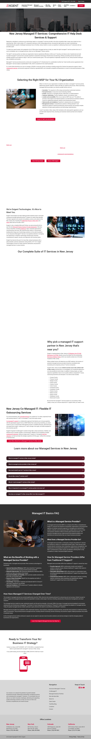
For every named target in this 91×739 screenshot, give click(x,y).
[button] (45, 458)
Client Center (80, 1)
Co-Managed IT (53, 691)
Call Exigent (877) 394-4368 (67, 1)
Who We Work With (48, 5)
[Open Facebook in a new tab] (79, 687)
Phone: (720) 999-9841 (53, 730)
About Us (54, 5)
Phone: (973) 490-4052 (12, 730)
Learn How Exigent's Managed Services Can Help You (45, 621)
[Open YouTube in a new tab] (84, 687)
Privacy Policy (72, 737)
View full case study (37, 161)
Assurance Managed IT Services (27, 5)
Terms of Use (80, 737)
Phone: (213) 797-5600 (74, 730)
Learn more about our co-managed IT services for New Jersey (24, 441)
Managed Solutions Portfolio (38, 5)
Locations (72, 5)
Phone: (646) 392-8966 (34, 730)
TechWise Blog (66, 5)
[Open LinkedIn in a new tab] (81, 687)
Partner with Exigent (53, 161)
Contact (81, 5)
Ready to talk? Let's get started (45, 119)
